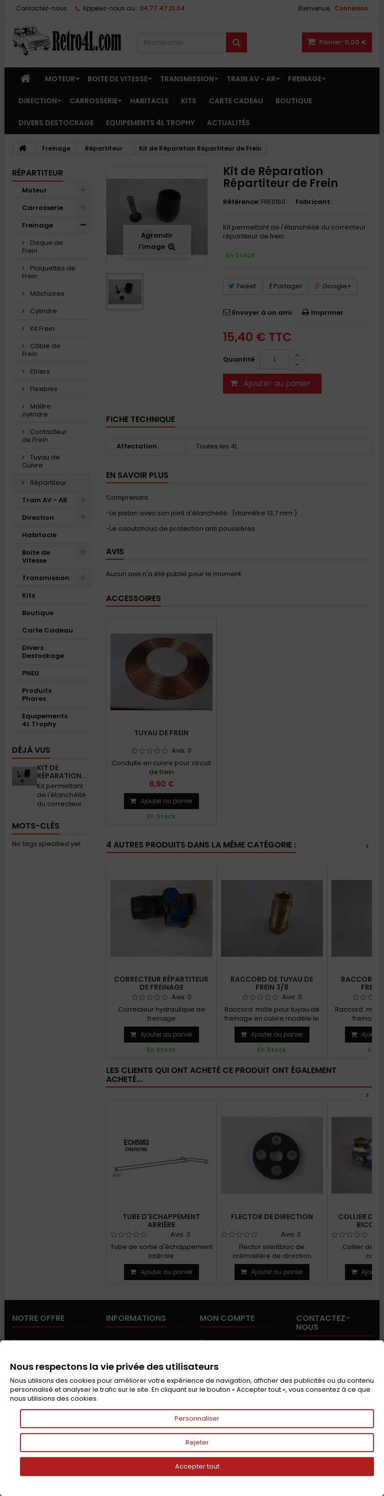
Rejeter (197, 1442)
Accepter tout (197, 1466)
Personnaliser (197, 1418)
